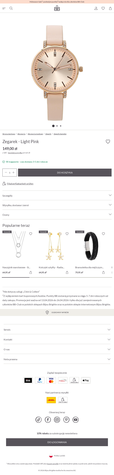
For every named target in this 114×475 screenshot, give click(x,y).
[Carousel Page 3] (71, 277)
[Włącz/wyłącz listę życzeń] (108, 141)
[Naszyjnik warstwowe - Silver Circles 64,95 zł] (18, 253)
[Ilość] (9, 173)
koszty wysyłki (52, 464)
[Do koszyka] (30, 272)
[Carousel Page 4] (98, 277)
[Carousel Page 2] (43, 277)
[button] (95, 8)
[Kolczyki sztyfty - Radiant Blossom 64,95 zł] (55, 253)
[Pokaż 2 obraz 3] (57, 126)
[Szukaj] (11, 8)
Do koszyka (65, 172)
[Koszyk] (110, 8)
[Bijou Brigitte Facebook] (47, 420)
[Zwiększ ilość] (13, 173)
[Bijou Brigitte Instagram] (57, 420)
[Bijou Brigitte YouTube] (75, 420)
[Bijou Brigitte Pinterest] (66, 420)
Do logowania (57, 442)
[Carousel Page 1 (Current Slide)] (15, 277)
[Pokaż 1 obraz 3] (53, 126)
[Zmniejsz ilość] (5, 173)
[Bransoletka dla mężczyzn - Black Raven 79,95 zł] (91, 253)
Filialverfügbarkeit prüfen (20, 183)
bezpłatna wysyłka (15, 153)
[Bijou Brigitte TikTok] (38, 420)
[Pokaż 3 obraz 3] (60, 126)
